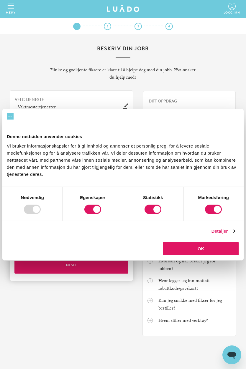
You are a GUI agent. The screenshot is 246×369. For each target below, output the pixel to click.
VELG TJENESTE (29, 100)
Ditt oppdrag (163, 101)
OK (201, 248)
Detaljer (219, 231)
